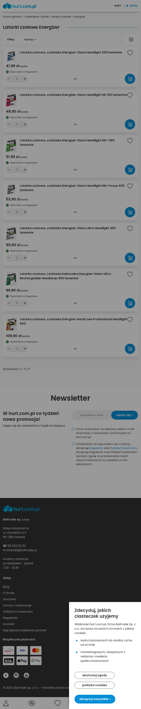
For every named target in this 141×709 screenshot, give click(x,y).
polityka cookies (94, 685)
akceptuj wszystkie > (95, 699)
